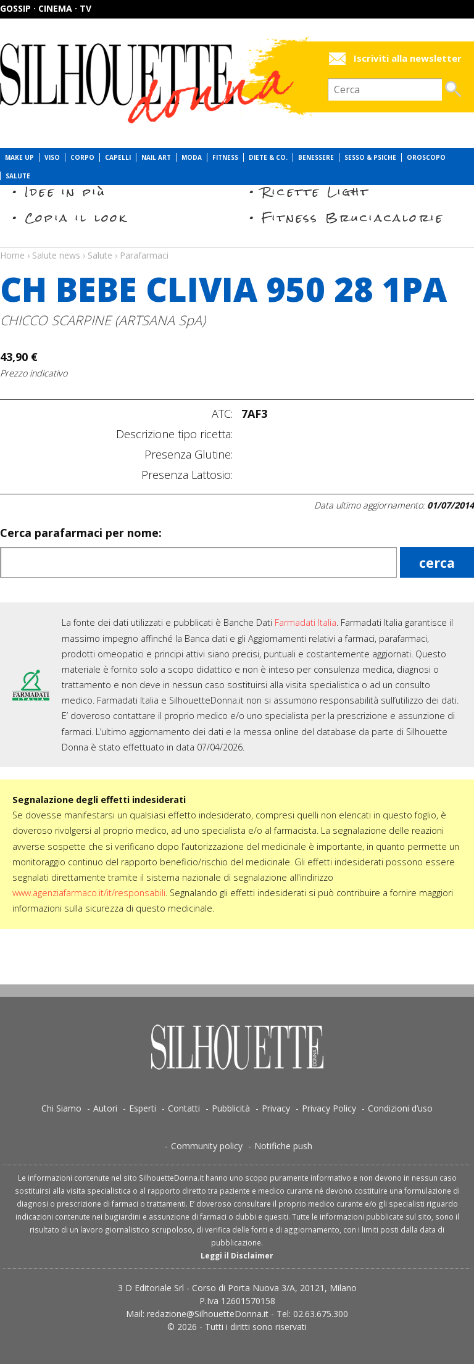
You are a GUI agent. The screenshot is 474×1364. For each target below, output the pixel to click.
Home (12, 255)
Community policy (207, 1146)
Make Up (19, 157)
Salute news (237, 244)
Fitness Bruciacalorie (353, 217)
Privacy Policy (329, 1108)
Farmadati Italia (305, 622)
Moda (191, 157)
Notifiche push (283, 1146)
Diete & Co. (268, 157)
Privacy (276, 1108)
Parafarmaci (144, 255)
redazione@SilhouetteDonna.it (207, 1314)
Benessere (316, 157)
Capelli (118, 157)
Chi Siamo (61, 1108)
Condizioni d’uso (400, 1108)
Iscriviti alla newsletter (408, 58)
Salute (18, 176)
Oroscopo (426, 157)
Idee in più (65, 191)
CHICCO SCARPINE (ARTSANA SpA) (103, 320)
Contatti (184, 1108)
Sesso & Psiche (370, 157)
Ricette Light (316, 191)
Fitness (225, 157)
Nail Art (156, 157)
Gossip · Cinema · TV (45, 8)
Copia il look (76, 217)
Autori (105, 1108)
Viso (52, 157)
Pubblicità (231, 1108)
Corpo (82, 157)
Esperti (142, 1108)
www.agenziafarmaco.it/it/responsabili (88, 893)
